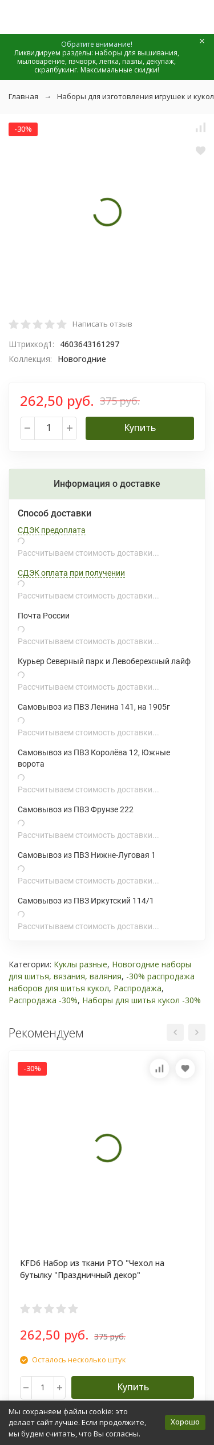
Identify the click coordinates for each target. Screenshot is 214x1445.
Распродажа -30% (43, 1000)
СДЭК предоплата (52, 530)
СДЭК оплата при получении (71, 572)
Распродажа (137, 988)
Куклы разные (80, 964)
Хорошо (185, 1421)
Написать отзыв (102, 324)
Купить (140, 427)
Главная (23, 96)
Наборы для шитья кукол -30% (141, 1000)
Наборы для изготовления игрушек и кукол (135, 96)
